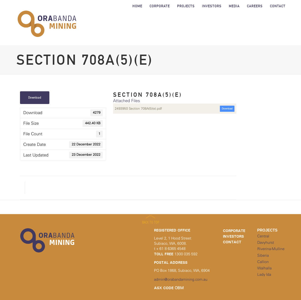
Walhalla (264, 268)
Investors (233, 236)
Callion (263, 262)
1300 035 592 (186, 254)
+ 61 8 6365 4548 (171, 249)
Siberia (263, 255)
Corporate (234, 230)
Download (34, 97)
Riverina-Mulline (271, 249)
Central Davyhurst (265, 239)
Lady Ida (264, 274)
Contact (232, 242)
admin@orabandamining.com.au (180, 279)
